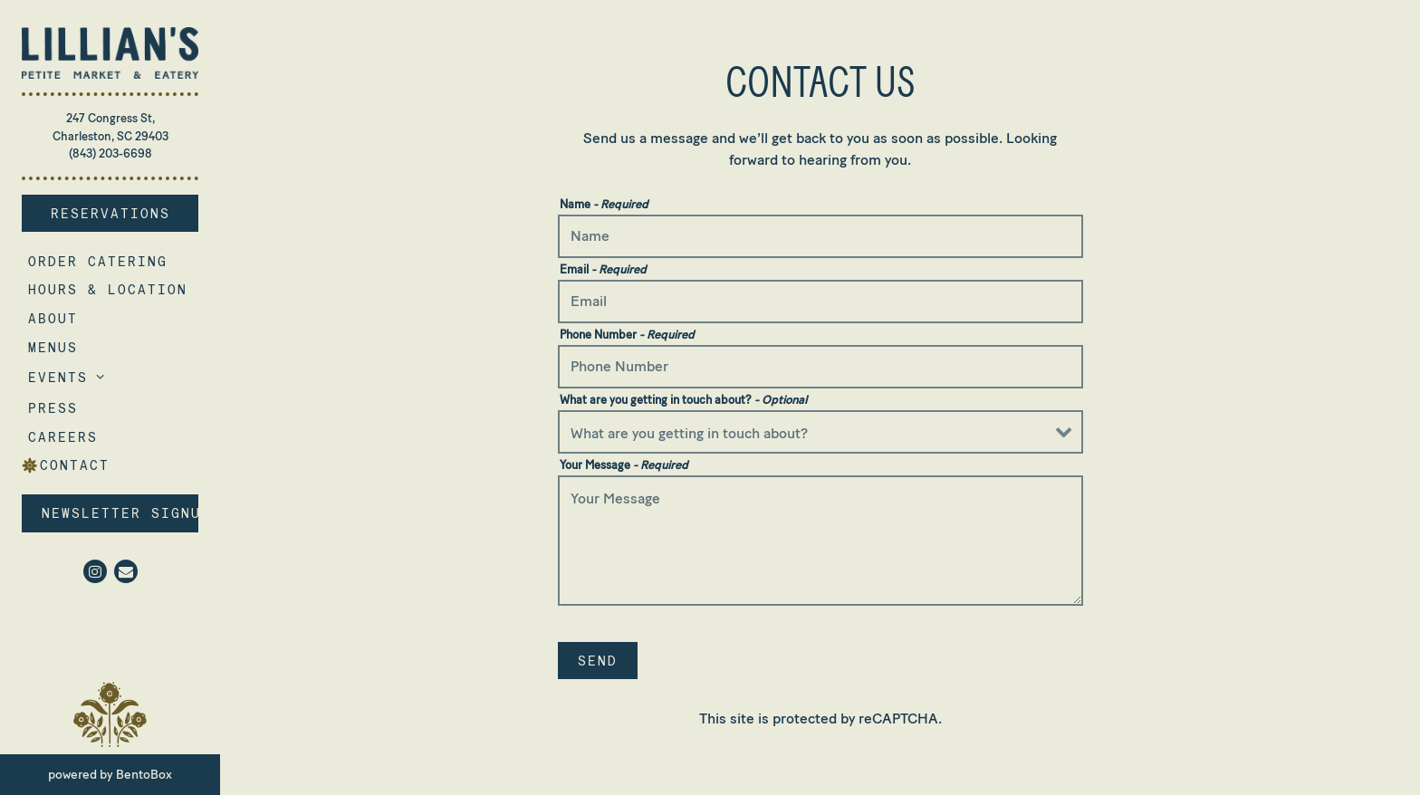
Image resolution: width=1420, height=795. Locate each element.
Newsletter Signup (120, 513)
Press (53, 408)
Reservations (125, 212)
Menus (53, 347)
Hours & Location (107, 289)
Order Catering (101, 261)
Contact (75, 465)
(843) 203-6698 (110, 153)
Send (598, 660)
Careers (66, 436)
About (53, 318)
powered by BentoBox (134, 773)
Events (58, 377)
